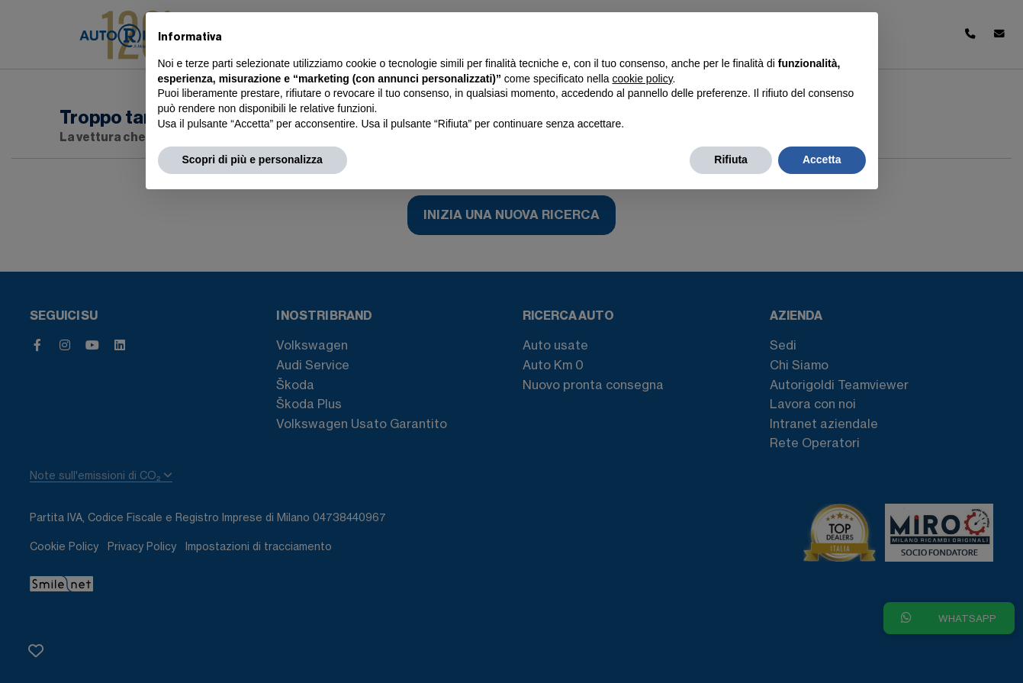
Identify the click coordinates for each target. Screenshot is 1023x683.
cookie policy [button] (642, 78)
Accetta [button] (822, 159)
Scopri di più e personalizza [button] (252, 159)
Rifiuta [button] (731, 159)
